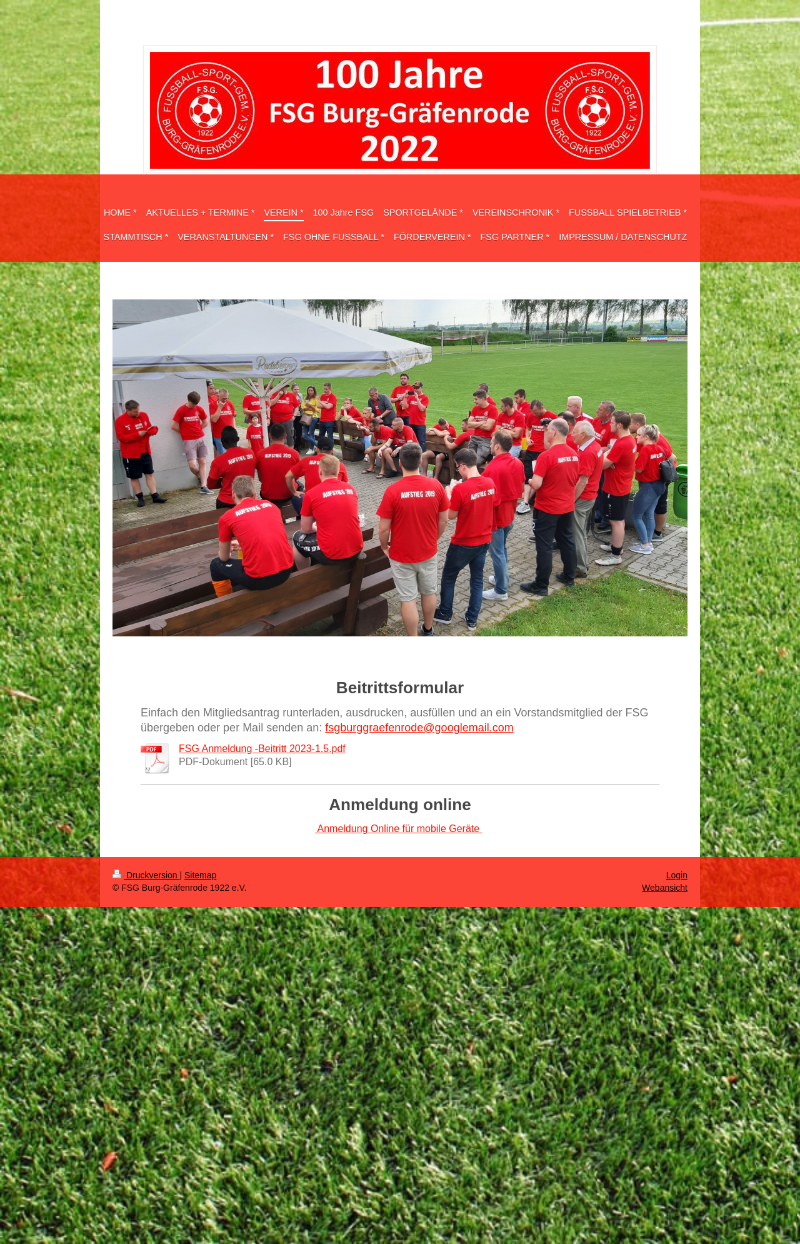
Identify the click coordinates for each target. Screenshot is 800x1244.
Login (677, 875)
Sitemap (200, 875)
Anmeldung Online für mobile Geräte (398, 828)
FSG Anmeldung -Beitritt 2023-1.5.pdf (262, 748)
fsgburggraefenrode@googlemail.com (419, 727)
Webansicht (665, 888)
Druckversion (145, 875)
